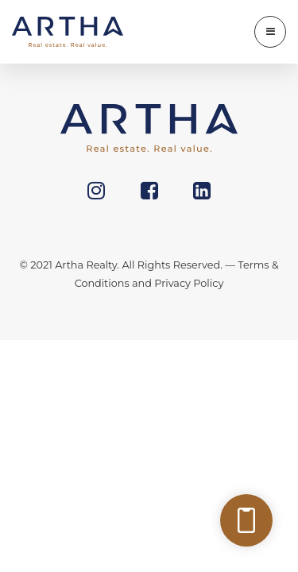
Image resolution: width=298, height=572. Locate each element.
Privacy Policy (188, 283)
